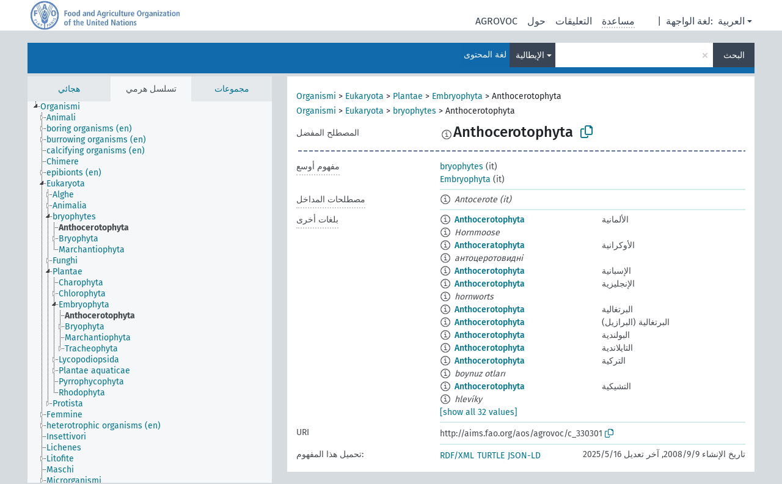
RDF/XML (457, 455)
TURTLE (491, 455)
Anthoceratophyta (490, 245)
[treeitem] (65, 106)
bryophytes (414, 111)
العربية (731, 21)
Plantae (408, 96)
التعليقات (573, 21)
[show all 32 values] (478, 412)
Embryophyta (457, 96)
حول (536, 21)
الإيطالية (530, 55)
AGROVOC (496, 21)
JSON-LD (524, 455)
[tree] (149, 292)
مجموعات (231, 89)
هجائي (69, 89)
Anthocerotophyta (490, 220)
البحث (734, 55)
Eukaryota (364, 96)
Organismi (316, 96)
